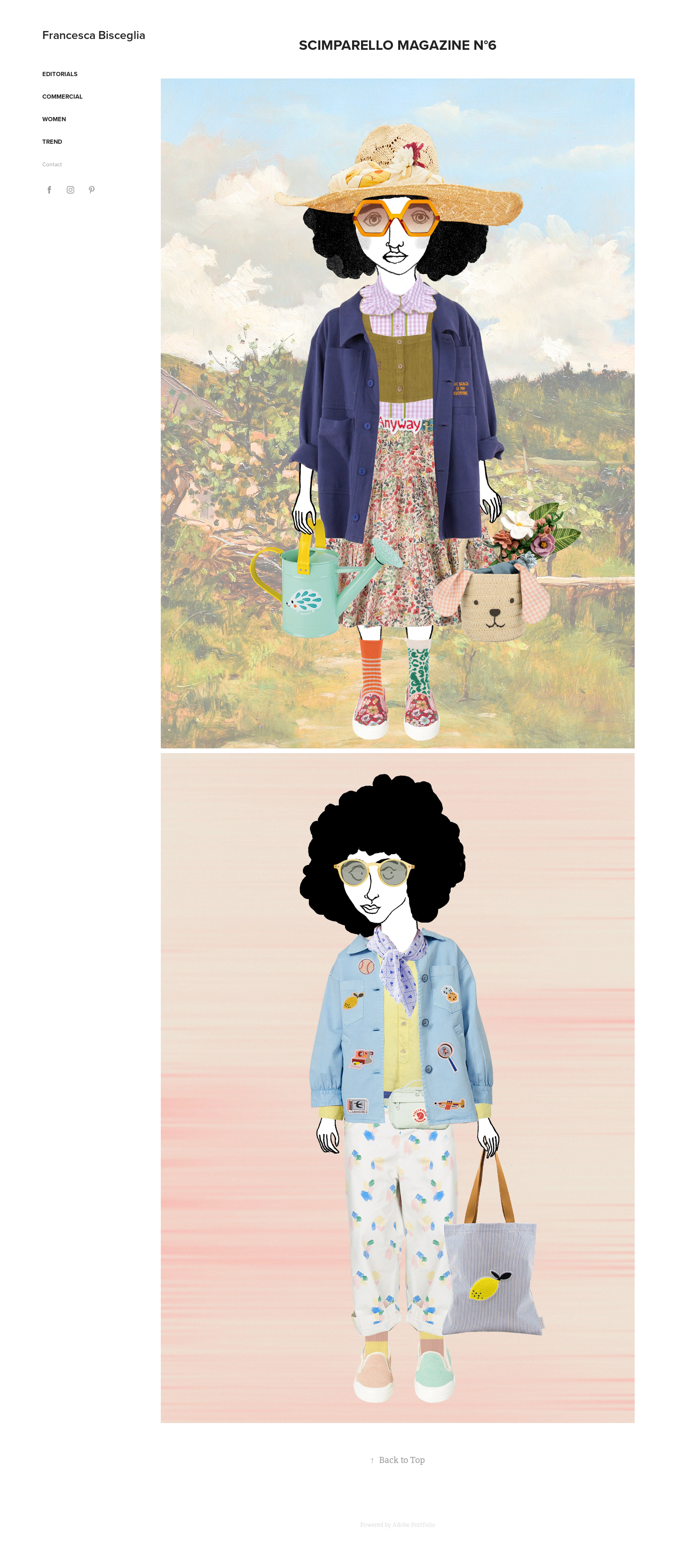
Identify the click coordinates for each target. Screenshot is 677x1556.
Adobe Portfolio (414, 1525)
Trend (52, 141)
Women (54, 119)
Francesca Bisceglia (93, 34)
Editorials (60, 74)
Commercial (62, 96)
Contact (52, 164)
